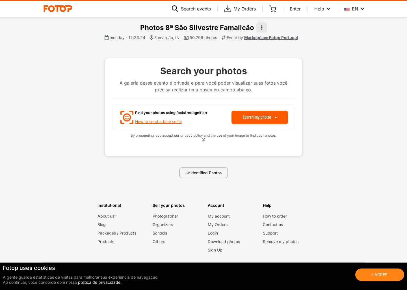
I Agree (379, 274)
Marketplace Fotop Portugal (271, 37)
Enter (295, 9)
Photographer (165, 216)
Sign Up (215, 250)
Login (213, 233)
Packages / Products (117, 233)
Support (270, 233)
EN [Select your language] (354, 9)
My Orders (240, 8)
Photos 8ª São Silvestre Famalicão (197, 27)
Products (106, 241)
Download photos (224, 241)
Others (159, 241)
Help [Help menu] (322, 9)
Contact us (273, 224)
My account (219, 216)
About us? (107, 216)
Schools (160, 233)
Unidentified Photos (203, 172)
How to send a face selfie (158, 121)
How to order (275, 216)
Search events (191, 8)
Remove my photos (280, 241)
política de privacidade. (100, 282)
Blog (102, 224)
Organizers (163, 224)
